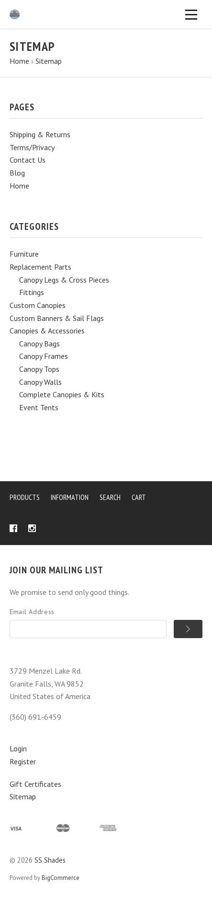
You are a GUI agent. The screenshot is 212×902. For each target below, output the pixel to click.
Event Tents (38, 407)
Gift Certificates (35, 784)
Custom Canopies (38, 305)
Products (25, 497)
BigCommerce (60, 878)
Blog (17, 173)
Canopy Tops (39, 369)
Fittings (31, 292)
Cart (139, 497)
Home (19, 185)
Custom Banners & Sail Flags (57, 318)
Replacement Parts (40, 267)
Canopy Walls (40, 382)
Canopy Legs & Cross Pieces (64, 280)
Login (18, 748)
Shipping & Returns (40, 134)
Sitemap (23, 796)
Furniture (24, 254)
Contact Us (27, 160)
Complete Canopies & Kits (61, 394)
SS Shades (50, 860)
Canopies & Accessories (47, 330)
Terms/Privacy (32, 147)
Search (110, 497)
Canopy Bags (39, 343)
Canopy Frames (43, 356)
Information (70, 497)
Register (23, 761)
